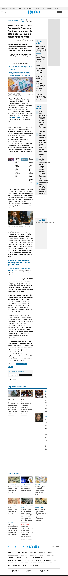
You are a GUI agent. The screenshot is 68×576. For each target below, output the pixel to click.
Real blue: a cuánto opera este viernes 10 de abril (41, 97)
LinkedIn (19, 547)
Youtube (23, 546)
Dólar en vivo (13, 8)
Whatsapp (27, 547)
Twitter (8, 546)
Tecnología (47, 560)
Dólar (13, 16)
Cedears (52, 222)
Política (41, 16)
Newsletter (56, 547)
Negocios (49, 16)
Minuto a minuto (26, 524)
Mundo (19, 557)
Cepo (43, 8)
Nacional (11, 557)
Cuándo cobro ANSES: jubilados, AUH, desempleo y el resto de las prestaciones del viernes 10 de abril (40, 83)
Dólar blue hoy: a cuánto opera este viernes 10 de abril (41, 49)
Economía (22, 16)
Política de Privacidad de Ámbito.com (32, 563)
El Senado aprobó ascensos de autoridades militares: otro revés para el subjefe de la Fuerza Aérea (13, 405)
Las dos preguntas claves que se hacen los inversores (40, 68)
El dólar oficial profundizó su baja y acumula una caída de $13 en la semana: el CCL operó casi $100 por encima (27, 515)
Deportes (27, 557)
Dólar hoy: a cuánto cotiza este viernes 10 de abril (41, 58)
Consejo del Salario (22, 20)
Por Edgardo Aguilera (12, 414)
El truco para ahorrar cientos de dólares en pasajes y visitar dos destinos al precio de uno (13, 529)
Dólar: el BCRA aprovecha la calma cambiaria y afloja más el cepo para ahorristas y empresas (43, 121)
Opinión (59, 16)
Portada (10, 552)
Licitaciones (34, 565)
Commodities (46, 222)
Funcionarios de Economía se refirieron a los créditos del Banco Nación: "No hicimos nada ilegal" (18, 167)
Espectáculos (36, 560)
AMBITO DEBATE (45, 571)
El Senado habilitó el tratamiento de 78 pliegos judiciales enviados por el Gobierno (26, 405)
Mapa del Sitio (12, 563)
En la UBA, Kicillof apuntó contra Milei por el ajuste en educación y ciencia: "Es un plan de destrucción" (20, 67)
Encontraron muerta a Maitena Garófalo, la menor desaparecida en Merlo (44, 188)
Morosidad (49, 8)
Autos (27, 560)
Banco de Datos (13, 555)
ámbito (9, 20)
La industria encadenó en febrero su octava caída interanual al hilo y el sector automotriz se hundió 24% (43, 145)
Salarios (56, 8)
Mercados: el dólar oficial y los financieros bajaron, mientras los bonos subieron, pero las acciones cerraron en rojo (27, 533)
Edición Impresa (38, 557)
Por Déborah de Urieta (26, 414)
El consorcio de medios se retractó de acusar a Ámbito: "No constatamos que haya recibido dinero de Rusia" (32, 170)
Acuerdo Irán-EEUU (28, 8)
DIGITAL (15, 571)
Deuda (20, 8)
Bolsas (41, 222)
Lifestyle (50, 555)
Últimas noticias (21, 552)
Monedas (37, 222)
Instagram (15, 547)
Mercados (24, 555)
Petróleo (37, 8)
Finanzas (32, 16)
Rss (55, 560)
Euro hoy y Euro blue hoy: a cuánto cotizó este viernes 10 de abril (40, 490)
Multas (25, 565)
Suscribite (25, 374)
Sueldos (10, 367)
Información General (15, 560)
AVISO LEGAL (50, 563)
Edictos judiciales (14, 565)
